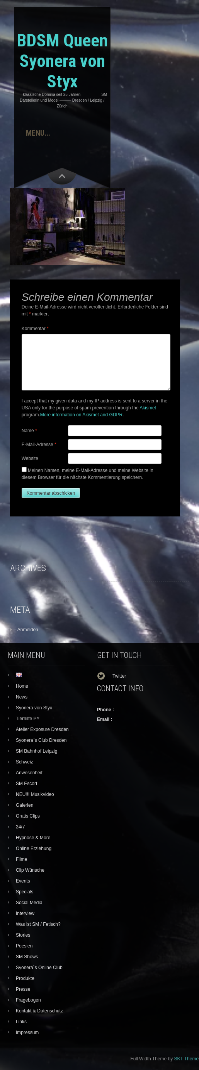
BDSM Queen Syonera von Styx (62, 61)
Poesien (24, 946)
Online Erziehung (33, 848)
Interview (25, 913)
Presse (23, 989)
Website (30, 458)
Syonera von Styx (34, 707)
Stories (23, 935)
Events (23, 881)
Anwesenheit (29, 772)
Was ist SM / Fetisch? (38, 924)
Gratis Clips (28, 816)
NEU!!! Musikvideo (35, 794)
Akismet (147, 408)
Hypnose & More (33, 837)
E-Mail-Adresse (39, 444)
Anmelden (27, 629)
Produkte (25, 978)
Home (22, 686)
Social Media (29, 902)
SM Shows (27, 956)
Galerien (24, 805)
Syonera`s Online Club (39, 967)
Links (21, 1021)
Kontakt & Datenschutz (39, 1011)
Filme (21, 859)
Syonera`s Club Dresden (41, 740)
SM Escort (26, 783)
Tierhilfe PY (28, 718)
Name (29, 430)
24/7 (20, 827)
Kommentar (35, 328)
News (21, 697)
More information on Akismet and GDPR (81, 414)
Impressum (27, 1032)
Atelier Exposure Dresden (42, 729)
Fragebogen (28, 1000)
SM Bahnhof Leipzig (36, 751)
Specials (24, 892)
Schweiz (24, 762)
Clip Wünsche (30, 870)
